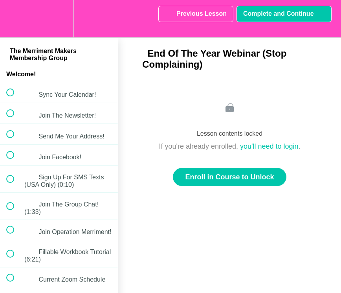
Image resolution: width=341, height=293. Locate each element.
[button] (14, 18)
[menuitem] (58, 18)
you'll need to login (269, 146)
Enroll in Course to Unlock (229, 177)
